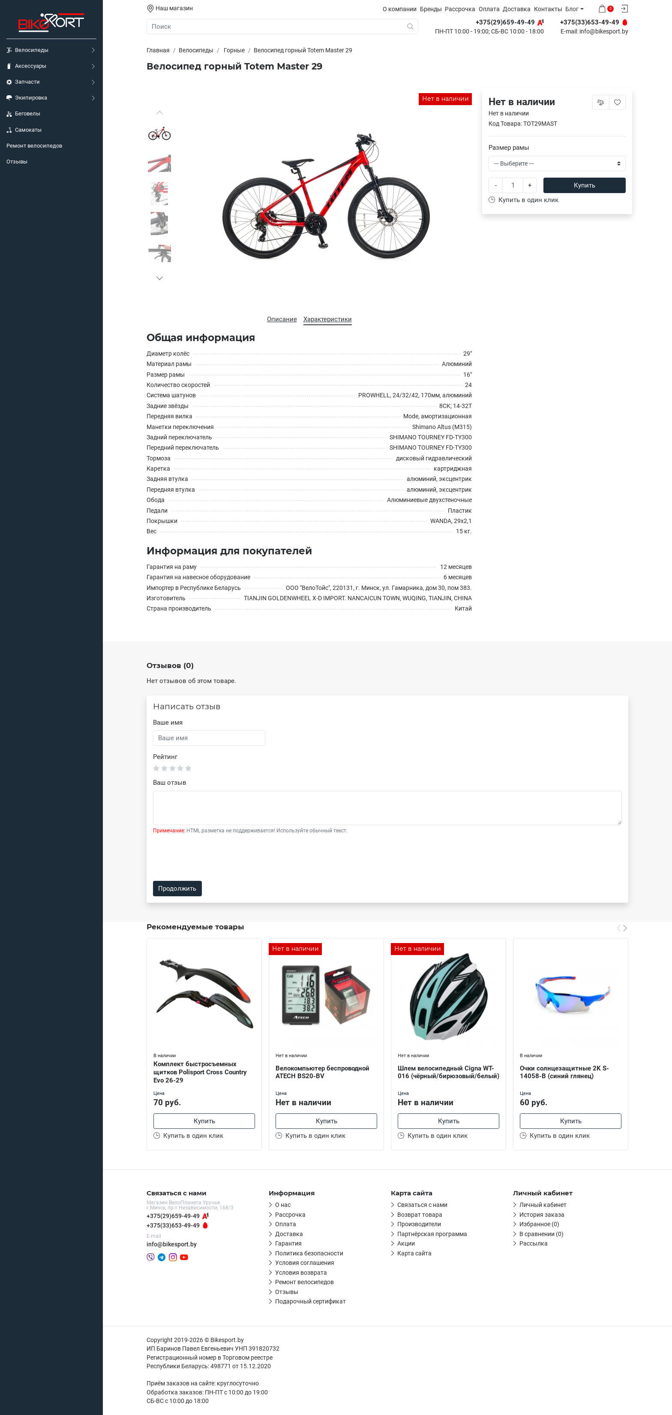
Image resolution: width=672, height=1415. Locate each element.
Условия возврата (301, 1272)
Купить (584, 185)
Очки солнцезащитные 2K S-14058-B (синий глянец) (564, 1072)
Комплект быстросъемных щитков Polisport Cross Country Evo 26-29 (200, 1072)
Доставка (517, 9)
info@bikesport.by (603, 32)
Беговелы (23, 113)
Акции (406, 1243)
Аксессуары (26, 66)
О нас (283, 1204)
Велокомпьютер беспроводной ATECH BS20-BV (322, 1072)
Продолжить (177, 888)
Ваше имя (168, 722)
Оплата (489, 9)
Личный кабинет (543, 1204)
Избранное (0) (539, 1224)
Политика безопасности (309, 1253)
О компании (400, 9)
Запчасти (23, 82)
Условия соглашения (304, 1262)
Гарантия (288, 1243)
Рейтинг (165, 757)
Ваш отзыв (169, 782)
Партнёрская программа (432, 1234)
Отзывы (16, 161)
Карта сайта (414, 1253)
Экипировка (26, 97)
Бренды (431, 9)
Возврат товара (419, 1214)
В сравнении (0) (541, 1234)
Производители (419, 1224)
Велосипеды (27, 50)
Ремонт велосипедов (34, 145)
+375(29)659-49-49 (173, 1215)
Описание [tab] (282, 319)
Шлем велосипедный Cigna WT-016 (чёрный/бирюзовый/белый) (448, 1072)
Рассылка (533, 1243)
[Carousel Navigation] (621, 927)
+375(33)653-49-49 (173, 1225)
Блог (572, 9)
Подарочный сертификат (310, 1301)
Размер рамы (509, 147)
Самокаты (24, 130)
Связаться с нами (422, 1204)
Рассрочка (460, 9)
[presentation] (218, 857)
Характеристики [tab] (327, 319)
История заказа (541, 1214)
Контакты (548, 9)
